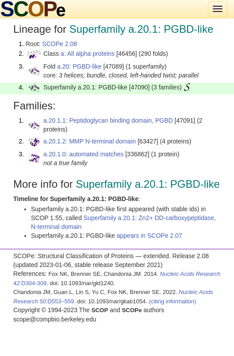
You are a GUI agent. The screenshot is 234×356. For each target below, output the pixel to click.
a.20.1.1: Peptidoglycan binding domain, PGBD (108, 120)
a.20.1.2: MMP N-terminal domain (89, 141)
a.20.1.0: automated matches (83, 154)
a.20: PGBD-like (79, 66)
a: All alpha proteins (88, 53)
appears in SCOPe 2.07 (149, 235)
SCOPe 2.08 (59, 43)
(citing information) (172, 301)
